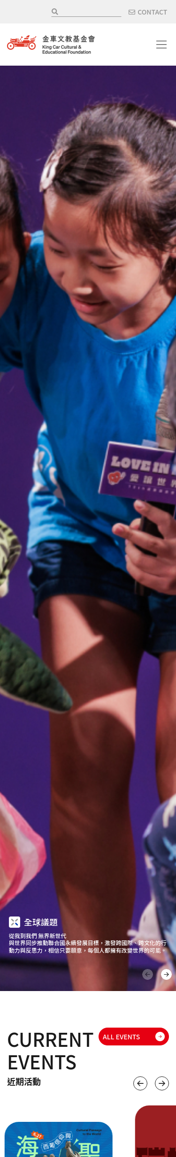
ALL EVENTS (121, 1036)
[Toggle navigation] (161, 44)
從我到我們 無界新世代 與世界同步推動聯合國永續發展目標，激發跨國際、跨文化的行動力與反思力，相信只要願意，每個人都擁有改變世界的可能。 (88, 943)
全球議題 (41, 922)
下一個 (162, 1083)
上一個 (140, 1083)
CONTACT (152, 11)
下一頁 (166, 974)
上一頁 (147, 974)
